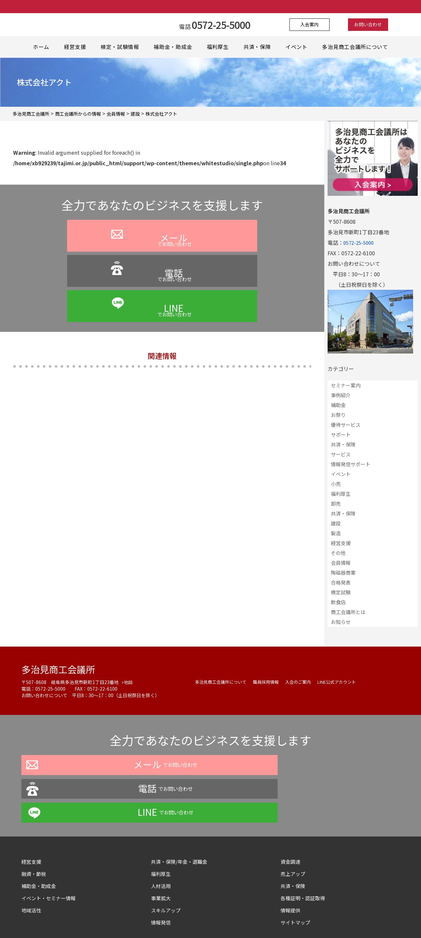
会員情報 (341, 562)
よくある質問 (201, 919)
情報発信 (161, 874)
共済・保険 (258, 47)
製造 (336, 533)
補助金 (338, 404)
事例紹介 (341, 395)
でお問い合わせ (85, 253)
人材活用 (161, 838)
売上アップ (294, 826)
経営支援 (75, 47)
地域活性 (31, 862)
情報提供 (291, 862)
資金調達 (294, 813)
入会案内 (313, 25)
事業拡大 (161, 850)
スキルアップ (169, 862)
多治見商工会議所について (356, 47)
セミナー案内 (345, 385)
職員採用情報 (271, 681)
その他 (338, 552)
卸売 (336, 503)
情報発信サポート (350, 464)
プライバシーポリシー (154, 919)
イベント (298, 47)
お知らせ (341, 621)
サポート (341, 434)
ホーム (41, 47)
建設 (336, 523)
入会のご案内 (305, 681)
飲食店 (338, 602)
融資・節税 (34, 826)
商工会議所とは (348, 611)
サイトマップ (296, 874)
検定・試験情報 (120, 47)
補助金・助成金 (173, 47)
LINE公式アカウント (346, 681)
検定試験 (341, 592)
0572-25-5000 (360, 242)
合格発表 (341, 582)
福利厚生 (218, 47)
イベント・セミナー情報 (50, 850)
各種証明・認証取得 (304, 850)
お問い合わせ (364, 25)
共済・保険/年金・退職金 (181, 813)
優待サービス (345, 424)
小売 (336, 483)
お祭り (338, 414)
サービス (341, 454)
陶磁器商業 (343, 572)
